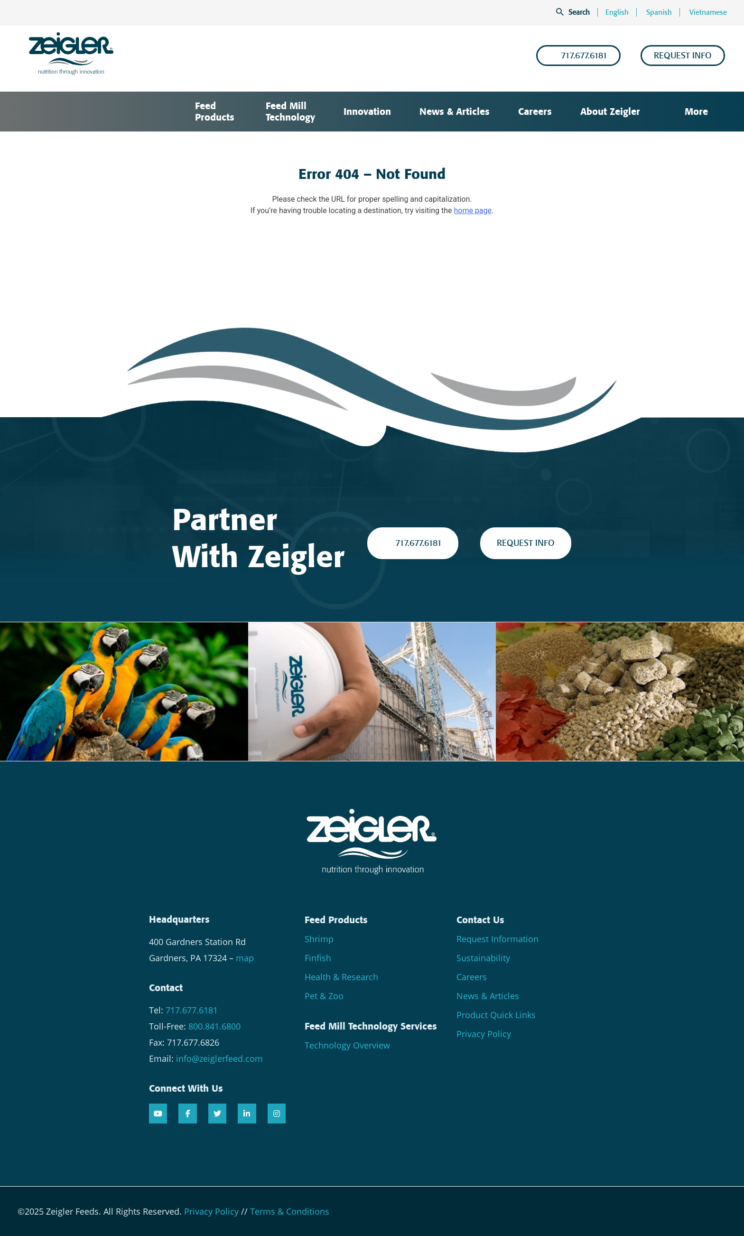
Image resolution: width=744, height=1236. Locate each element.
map (245, 958)
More (689, 111)
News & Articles (454, 111)
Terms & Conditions (289, 1211)
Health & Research (341, 977)
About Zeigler (610, 111)
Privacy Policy (483, 1033)
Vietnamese (708, 12)
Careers (535, 111)
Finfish (318, 958)
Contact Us (480, 920)
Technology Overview (347, 1045)
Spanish (659, 12)
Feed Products (214, 111)
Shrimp (319, 939)
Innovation (367, 111)
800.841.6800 (214, 1026)
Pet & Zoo (324, 996)
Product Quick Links (496, 1015)
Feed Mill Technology (290, 111)
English (617, 12)
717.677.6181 (578, 55)
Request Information (497, 939)
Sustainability (483, 958)
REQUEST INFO (683, 55)
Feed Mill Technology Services (371, 1026)
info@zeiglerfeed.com (219, 1058)
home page (473, 210)
